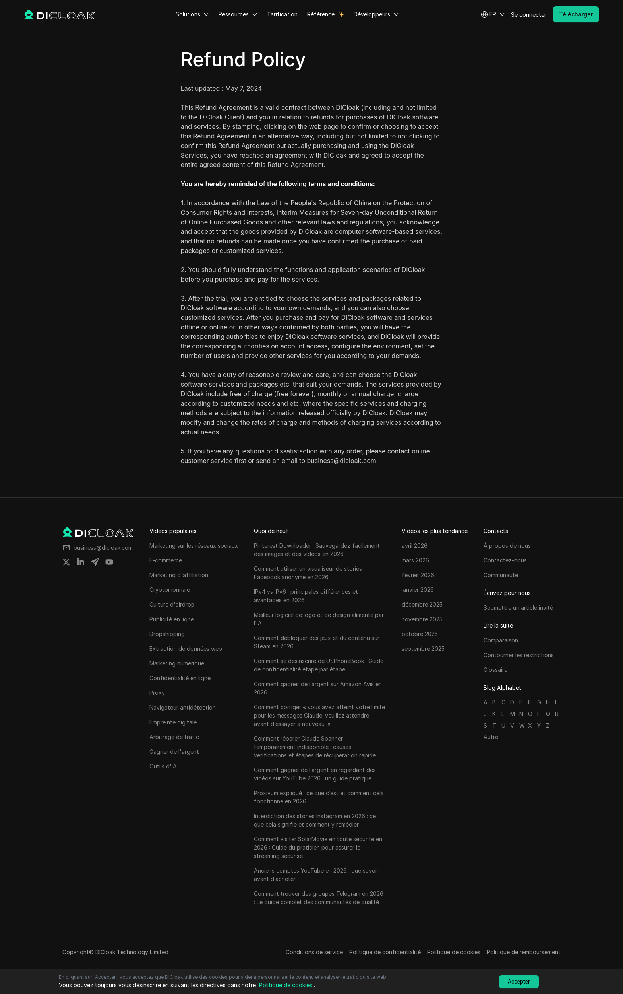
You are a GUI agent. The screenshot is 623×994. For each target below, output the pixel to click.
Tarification (282, 14)
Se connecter (528, 14)
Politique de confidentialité (385, 952)
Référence (321, 14)
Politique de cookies (453, 952)
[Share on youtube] (109, 562)
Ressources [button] (238, 14)
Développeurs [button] (376, 14)
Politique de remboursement (524, 952)
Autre (491, 736)
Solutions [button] (192, 14)
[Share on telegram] (95, 562)
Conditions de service (314, 952)
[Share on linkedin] (81, 562)
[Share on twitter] (66, 562)
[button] (493, 14)
